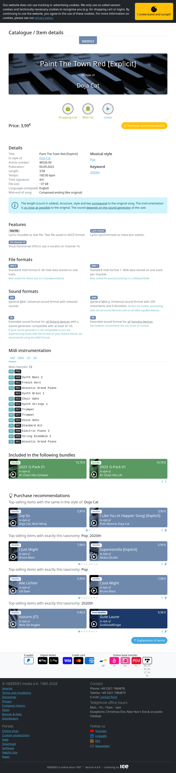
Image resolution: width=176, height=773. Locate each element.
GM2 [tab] (21, 358)
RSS (97, 741)
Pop (92, 160)
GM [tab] (12, 358)
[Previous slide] (162, 481)
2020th (94, 172)
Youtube (100, 731)
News (5, 757)
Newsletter (102, 746)
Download (9, 744)
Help (5, 740)
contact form (108, 697)
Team (5, 710)
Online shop (10, 731)
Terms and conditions (16, 693)
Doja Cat (45, 158)
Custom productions (16, 735)
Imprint (7, 688)
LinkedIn (101, 736)
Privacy (7, 701)
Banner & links (12, 714)
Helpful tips (10, 752)
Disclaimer (9, 697)
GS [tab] (28, 358)
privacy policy (44, 18)
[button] (88, 40)
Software (8, 748)
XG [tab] (35, 358)
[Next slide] (165, 481)
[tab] (87, 530)
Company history (13, 706)
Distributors (10, 718)
